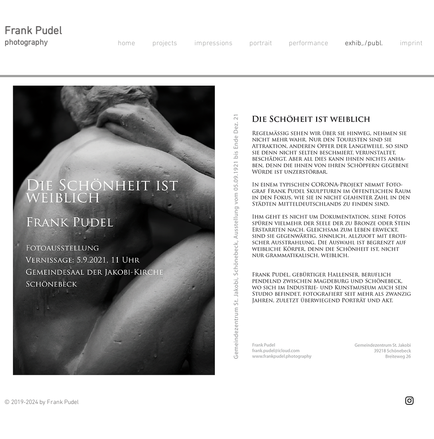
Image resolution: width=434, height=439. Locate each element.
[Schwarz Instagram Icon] (409, 400)
